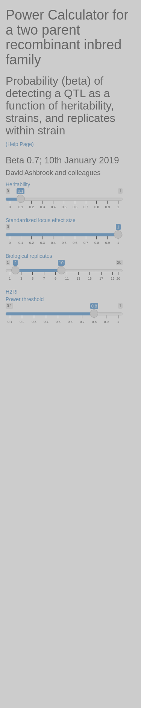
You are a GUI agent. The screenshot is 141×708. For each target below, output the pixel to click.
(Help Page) (20, 144)
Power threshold (25, 299)
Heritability (18, 184)
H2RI (12, 292)
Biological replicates (29, 256)
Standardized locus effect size (41, 220)
